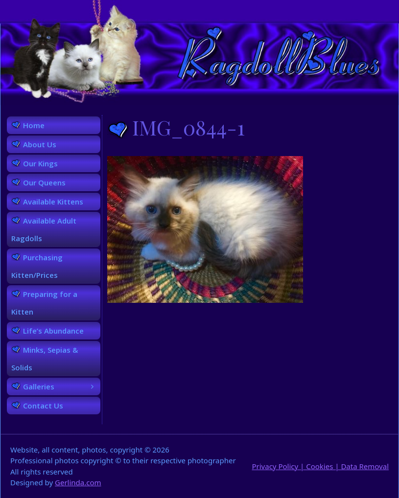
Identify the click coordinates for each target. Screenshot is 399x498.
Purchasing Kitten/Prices (37, 266)
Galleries (61, 386)
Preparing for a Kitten (44, 303)
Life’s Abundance (53, 331)
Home (34, 125)
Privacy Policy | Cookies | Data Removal (320, 466)
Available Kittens (53, 201)
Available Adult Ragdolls (43, 229)
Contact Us (43, 405)
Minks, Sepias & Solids (44, 358)
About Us (39, 144)
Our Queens (44, 182)
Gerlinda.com (78, 482)
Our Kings (40, 163)
